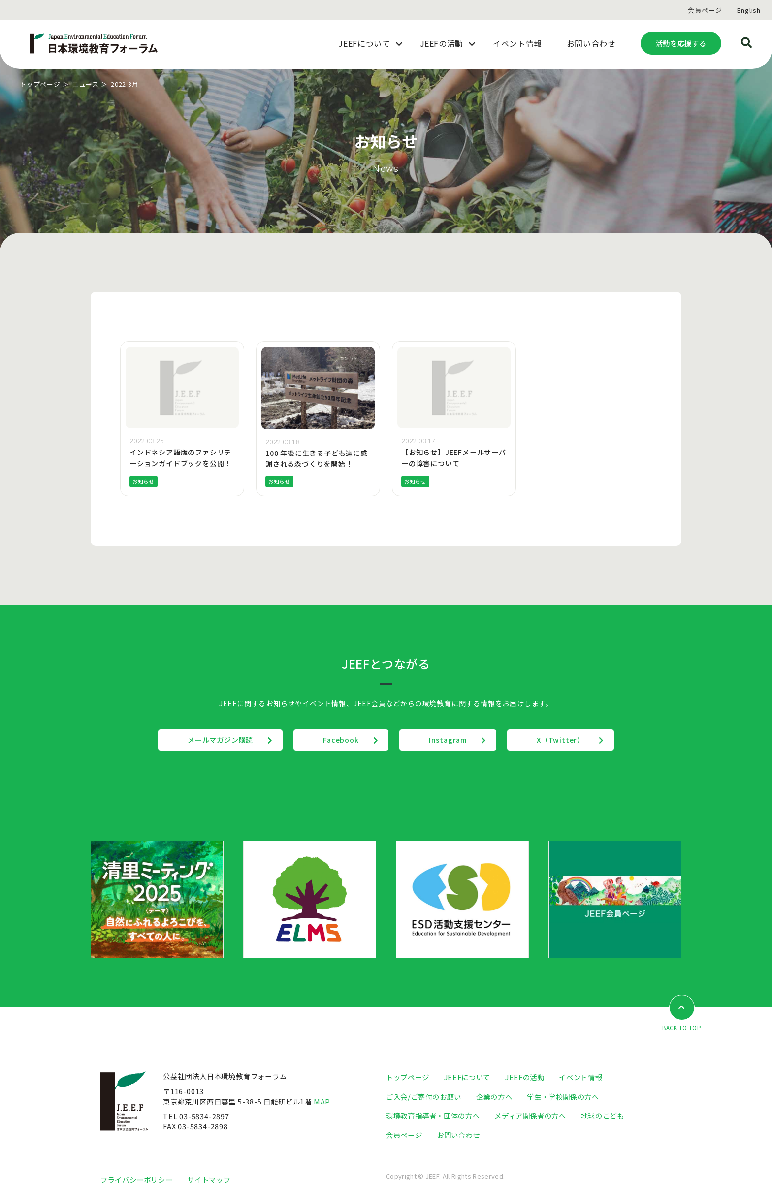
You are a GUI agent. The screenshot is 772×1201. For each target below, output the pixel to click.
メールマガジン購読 (220, 740)
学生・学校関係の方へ (563, 1096)
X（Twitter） (560, 740)
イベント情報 (580, 1077)
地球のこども (602, 1115)
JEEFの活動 (524, 1077)
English (749, 10)
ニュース (85, 84)
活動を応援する (681, 43)
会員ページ (705, 10)
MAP (322, 1101)
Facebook (340, 740)
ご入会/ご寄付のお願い (423, 1096)
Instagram (448, 740)
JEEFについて (467, 1077)
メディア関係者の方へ (530, 1115)
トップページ (40, 84)
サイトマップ (208, 1179)
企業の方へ (494, 1096)
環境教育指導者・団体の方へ (433, 1115)
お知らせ (143, 481)
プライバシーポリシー (136, 1179)
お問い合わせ (458, 1135)
